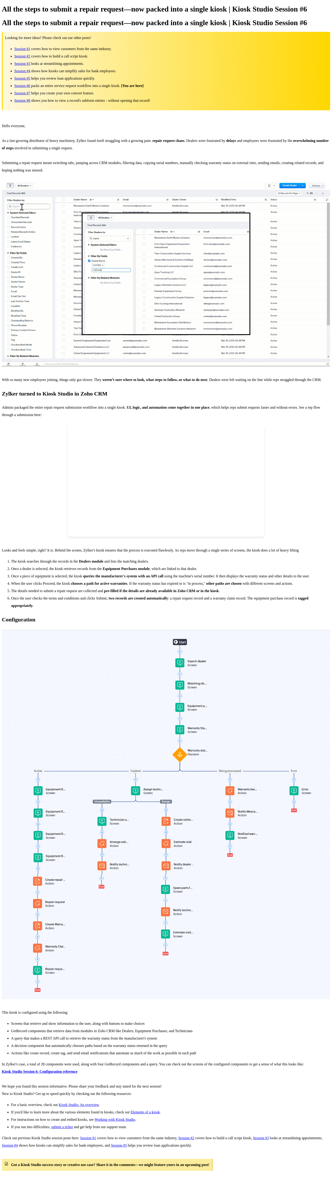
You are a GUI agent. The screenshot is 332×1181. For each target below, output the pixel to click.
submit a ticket (62, 1127)
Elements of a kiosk (145, 1112)
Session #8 (22, 100)
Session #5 (22, 78)
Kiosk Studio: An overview (79, 1105)
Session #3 (22, 64)
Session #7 (22, 93)
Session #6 (22, 86)
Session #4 (22, 71)
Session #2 (22, 56)
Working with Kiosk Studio (115, 1119)
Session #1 (22, 49)
